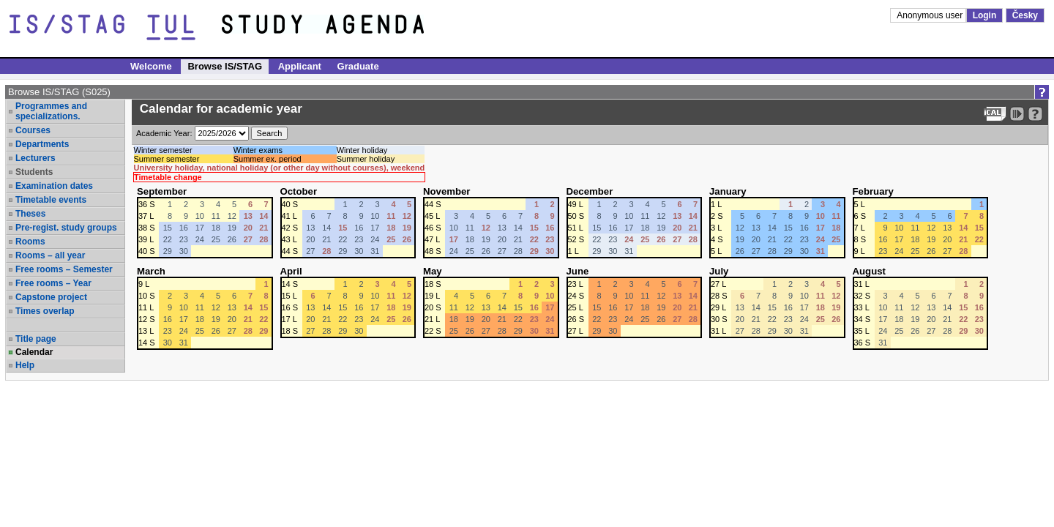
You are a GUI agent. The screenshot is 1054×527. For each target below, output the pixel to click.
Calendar (34, 352)
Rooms (30, 241)
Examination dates (54, 186)
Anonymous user (931, 15)
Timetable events (50, 200)
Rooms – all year (50, 255)
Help (24, 365)
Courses (33, 130)
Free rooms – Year (53, 283)
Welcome (151, 66)
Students (34, 172)
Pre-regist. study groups (66, 228)
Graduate (358, 66)
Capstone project (51, 297)
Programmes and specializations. (51, 111)
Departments (42, 144)
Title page (35, 339)
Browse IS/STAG (224, 66)
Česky (1025, 15)
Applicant (299, 66)
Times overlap (44, 311)
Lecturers (35, 158)
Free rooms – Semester (64, 269)
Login (985, 15)
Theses (30, 214)
